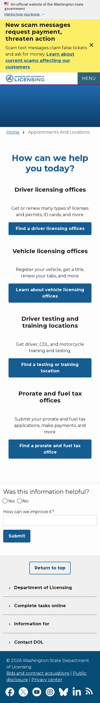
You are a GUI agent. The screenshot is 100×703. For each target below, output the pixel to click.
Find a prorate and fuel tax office (50, 449)
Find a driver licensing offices (50, 228)
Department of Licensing (39, 587)
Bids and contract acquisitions (37, 673)
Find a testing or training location (50, 367)
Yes (11, 501)
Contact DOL (25, 641)
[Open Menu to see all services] (89, 78)
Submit (17, 535)
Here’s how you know (22, 14)
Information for (28, 623)
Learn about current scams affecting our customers (39, 60)
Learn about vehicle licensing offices (50, 293)
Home (12, 132)
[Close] (91, 46)
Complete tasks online (36, 605)
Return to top (50, 567)
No (25, 501)
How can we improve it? (28, 511)
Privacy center (46, 679)
